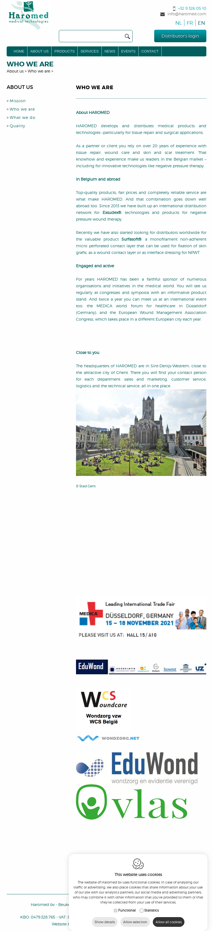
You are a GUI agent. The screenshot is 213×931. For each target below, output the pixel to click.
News (110, 51)
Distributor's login (180, 36)
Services (89, 51)
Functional (127, 920)
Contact (150, 51)
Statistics (151, 920)
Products (64, 51)
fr (189, 23)
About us (39, 51)
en (200, 23)
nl (178, 23)
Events (128, 51)
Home (19, 51)
